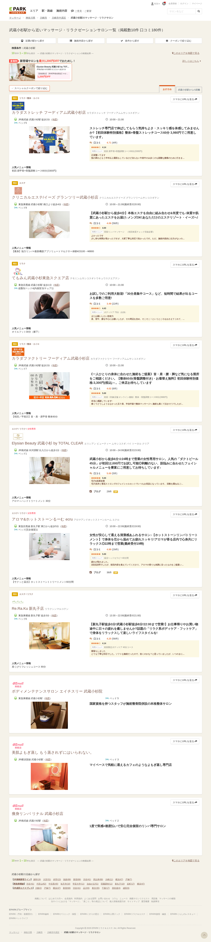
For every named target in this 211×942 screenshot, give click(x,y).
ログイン (184, 3)
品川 (86, 888)
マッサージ (15, 17)
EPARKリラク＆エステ (17, 10)
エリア (34, 10)
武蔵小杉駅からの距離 (189, 90)
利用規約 (78, 898)
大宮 (47, 879)
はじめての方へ (56, 898)
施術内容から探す (81, 40)
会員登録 (173, 3)
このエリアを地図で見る (185, 53)
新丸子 (120, 884)
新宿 (77, 879)
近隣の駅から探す (32, 40)
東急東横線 (19, 884)
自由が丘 (92, 884)
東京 (95, 888)
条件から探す (129, 40)
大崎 (109, 879)
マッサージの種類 (167, 898)
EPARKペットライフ (18, 918)
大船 (38, 888)
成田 (126, 888)
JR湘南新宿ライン (22, 879)
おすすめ (167, 89)
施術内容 (61, 10)
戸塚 (128, 879)
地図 (54, 119)
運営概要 (145, 901)
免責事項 (155, 901)
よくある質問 (90, 898)
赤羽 (57, 879)
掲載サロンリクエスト (139, 898)
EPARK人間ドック (111, 914)
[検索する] (199, 11)
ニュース (124, 898)
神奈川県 (30, 17)
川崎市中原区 (59, 17)
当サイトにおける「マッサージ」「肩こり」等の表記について (79, 901)
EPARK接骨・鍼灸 (157, 914)
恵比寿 (98, 879)
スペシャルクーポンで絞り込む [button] (29, 88)
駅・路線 (47, 10)
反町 (131, 884)
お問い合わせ (104, 898)
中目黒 (53, 884)
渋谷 (87, 879)
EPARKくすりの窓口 (89, 914)
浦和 (37, 879)
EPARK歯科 (43, 914)
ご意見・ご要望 (81, 11)
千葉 (105, 888)
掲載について (41, 898)
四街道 (116, 888)
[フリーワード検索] (181, 11)
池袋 (67, 879)
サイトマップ (133, 901)
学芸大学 (78, 884)
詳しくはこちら (192, 61)
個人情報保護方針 (117, 901)
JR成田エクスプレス (23, 888)
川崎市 (43, 17)
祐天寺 (65, 884)
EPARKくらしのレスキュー (182, 914)
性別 (157, 4)
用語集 (154, 898)
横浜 (119, 879)
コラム (115, 898)
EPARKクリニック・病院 (64, 914)
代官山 (41, 884)
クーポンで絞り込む (178, 40)
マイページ (197, 3)
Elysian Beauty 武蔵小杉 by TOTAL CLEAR (53, 67)
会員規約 (68, 898)
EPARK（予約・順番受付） (21, 914)
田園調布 (107, 884)
